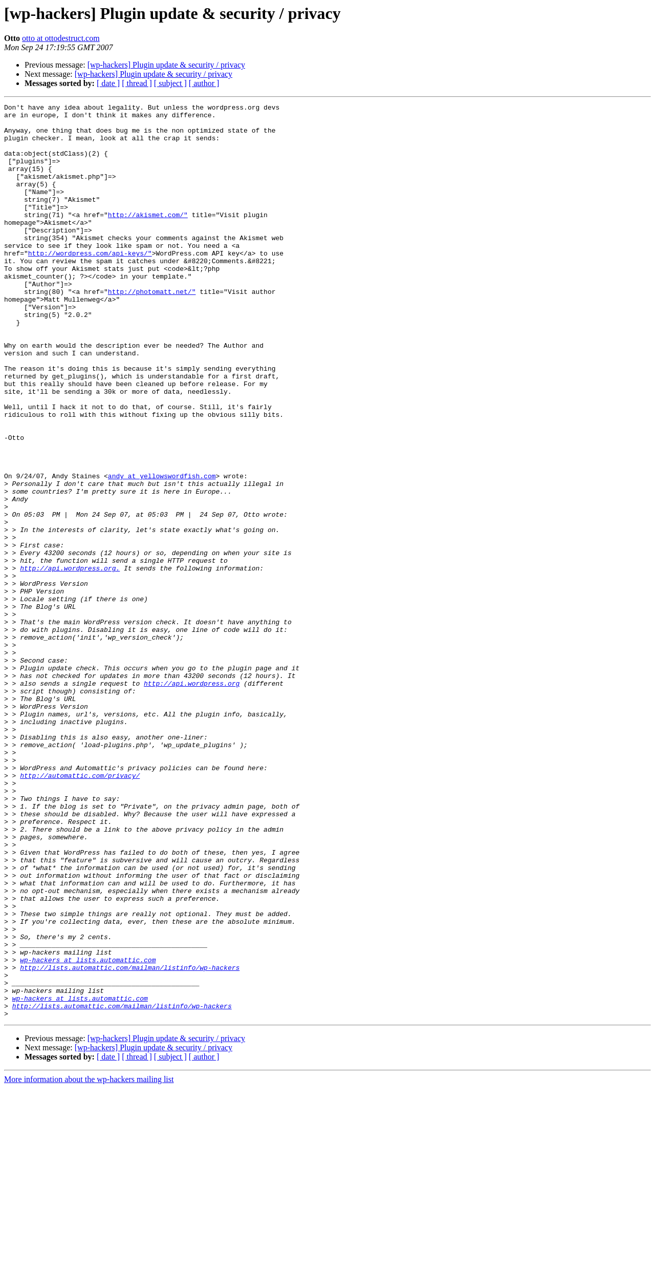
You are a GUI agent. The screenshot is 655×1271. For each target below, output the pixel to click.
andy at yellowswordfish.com (162, 551)
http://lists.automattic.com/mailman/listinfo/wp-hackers (129, 1141)
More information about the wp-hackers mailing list (88, 1262)
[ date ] (108, 83)
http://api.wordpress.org (191, 799)
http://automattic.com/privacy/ (80, 910)
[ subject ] (170, 83)
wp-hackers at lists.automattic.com (88, 1131)
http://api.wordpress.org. (70, 661)
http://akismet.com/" (148, 237)
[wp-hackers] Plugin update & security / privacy (166, 64)
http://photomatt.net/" (152, 329)
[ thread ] (137, 83)
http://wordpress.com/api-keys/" (90, 283)
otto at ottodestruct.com (61, 38)
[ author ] (204, 83)
